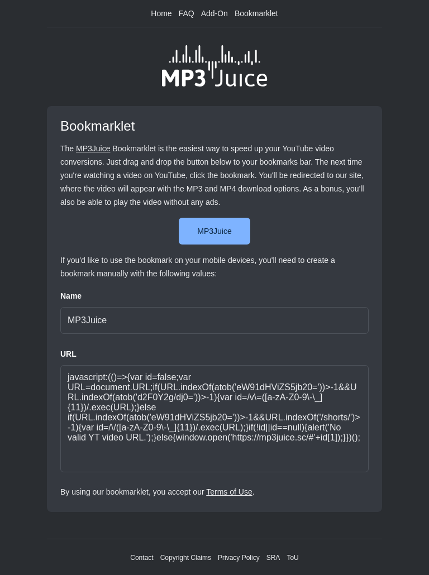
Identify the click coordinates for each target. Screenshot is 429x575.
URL (68, 353)
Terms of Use (229, 491)
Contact (141, 558)
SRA (273, 558)
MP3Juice (93, 148)
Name (71, 295)
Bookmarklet (256, 13)
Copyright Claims (185, 558)
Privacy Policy (239, 558)
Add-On (214, 13)
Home (161, 13)
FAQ (186, 13)
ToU (292, 558)
